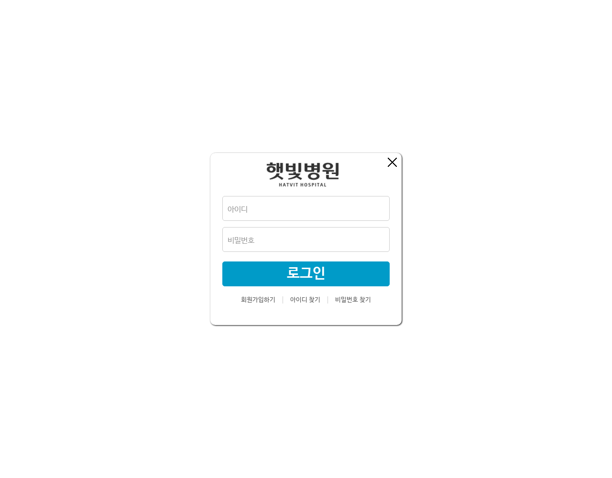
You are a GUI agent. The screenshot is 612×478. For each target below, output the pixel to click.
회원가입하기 (258, 300)
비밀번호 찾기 (353, 300)
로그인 (306, 273)
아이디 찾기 (305, 300)
